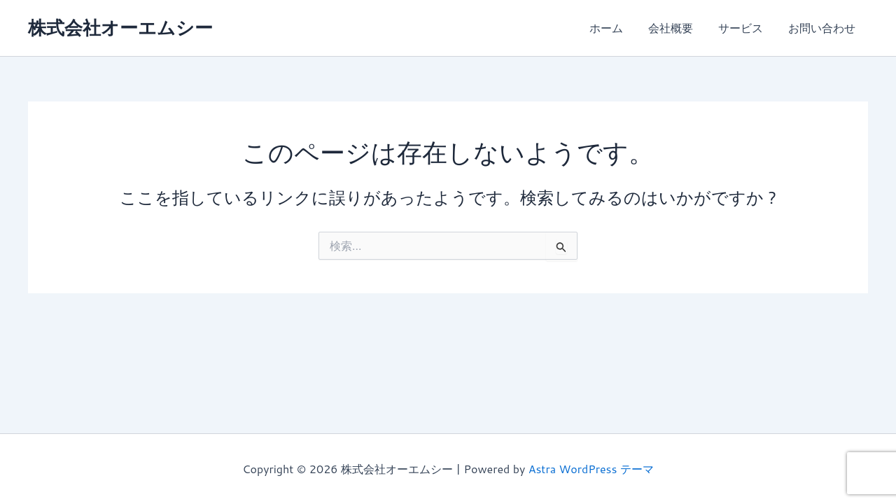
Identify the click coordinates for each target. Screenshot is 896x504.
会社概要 (677, 28)
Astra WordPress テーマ (591, 469)
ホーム (616, 28)
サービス (744, 28)
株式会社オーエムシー (120, 27)
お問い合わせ (823, 28)
